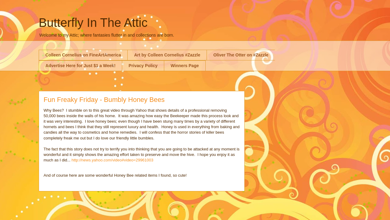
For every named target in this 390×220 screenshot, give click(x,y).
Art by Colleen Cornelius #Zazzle (167, 54)
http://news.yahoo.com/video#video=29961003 (113, 160)
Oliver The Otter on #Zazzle (240, 54)
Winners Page (185, 65)
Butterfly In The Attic (93, 22)
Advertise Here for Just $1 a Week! (80, 65)
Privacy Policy (143, 65)
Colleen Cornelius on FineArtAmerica (83, 54)
